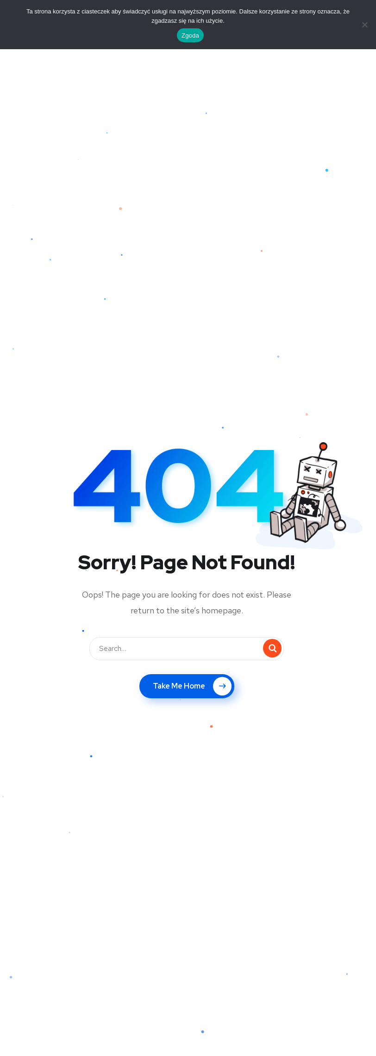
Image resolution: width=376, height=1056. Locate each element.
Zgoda (190, 35)
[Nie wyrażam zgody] (364, 24)
